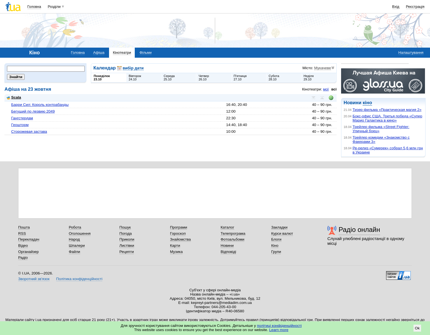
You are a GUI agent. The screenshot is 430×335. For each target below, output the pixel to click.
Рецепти (126, 252)
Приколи (126, 239)
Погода (125, 233)
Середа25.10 (169, 77)
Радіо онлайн (359, 229)
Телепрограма (233, 233)
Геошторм (20, 125)
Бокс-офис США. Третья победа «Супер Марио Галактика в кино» (387, 118)
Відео (23, 245)
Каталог (227, 227)
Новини (227, 245)
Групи (276, 252)
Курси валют (282, 233)
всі (334, 89)
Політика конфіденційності (79, 279)
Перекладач (28, 239)
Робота (75, 227)
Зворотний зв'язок (33, 279)
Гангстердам (22, 118)
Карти (175, 245)
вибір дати (133, 68)
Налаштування (411, 52)
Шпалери (77, 245)
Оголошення (80, 233)
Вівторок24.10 (135, 77)
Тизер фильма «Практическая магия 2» (387, 110)
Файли (74, 252)
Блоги (276, 239)
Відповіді (228, 252)
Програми (178, 227)
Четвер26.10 (204, 77)
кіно (367, 102)
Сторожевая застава (29, 131)
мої (326, 89)
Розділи (54, 6)
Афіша (98, 52)
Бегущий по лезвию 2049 (33, 111)
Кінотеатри (122, 52)
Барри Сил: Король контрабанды (39, 105)
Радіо (23, 257)
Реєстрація (415, 6)
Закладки (279, 227)
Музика (176, 252)
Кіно (274, 245)
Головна (34, 6)
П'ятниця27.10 (240, 77)
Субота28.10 (274, 77)
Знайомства (180, 239)
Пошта (24, 227)
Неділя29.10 (309, 77)
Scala (14, 97)
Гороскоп (178, 233)
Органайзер (28, 252)
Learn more (279, 330)
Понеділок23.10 (102, 77)
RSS (22, 233)
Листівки (126, 245)
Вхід (396, 6)
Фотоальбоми (232, 239)
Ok (417, 328)
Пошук (125, 227)
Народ (74, 239)
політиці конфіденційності (279, 326)
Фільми (146, 52)
